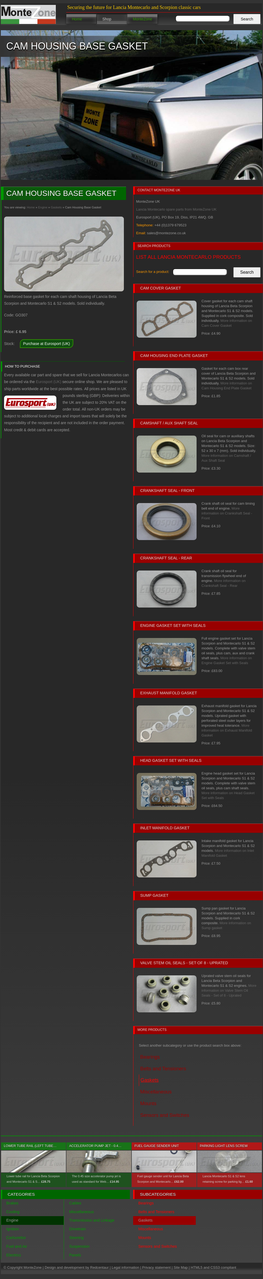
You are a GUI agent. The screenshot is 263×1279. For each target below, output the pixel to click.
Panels (75, 1255)
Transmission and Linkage (91, 1220)
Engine (42, 207)
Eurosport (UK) (48, 382)
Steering (76, 1237)
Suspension (79, 1246)
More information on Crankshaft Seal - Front (226, 513)
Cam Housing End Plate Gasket (174, 355)
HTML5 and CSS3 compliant (213, 1267)
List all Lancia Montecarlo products (188, 257)
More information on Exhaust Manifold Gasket (226, 730)
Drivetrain (77, 1229)
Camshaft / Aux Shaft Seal (169, 423)
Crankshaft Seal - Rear (166, 558)
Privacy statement (156, 1267)
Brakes (12, 1203)
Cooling (12, 1212)
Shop (106, 19)
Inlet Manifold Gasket (164, 828)
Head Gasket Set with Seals (170, 760)
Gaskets (56, 207)
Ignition (12, 1229)
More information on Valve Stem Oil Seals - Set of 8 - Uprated (228, 990)
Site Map (181, 1267)
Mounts (144, 1237)
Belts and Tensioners (156, 1212)
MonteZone (142, 19)
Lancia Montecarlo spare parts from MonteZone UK (176, 209)
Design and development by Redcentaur (77, 1267)
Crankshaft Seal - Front (167, 490)
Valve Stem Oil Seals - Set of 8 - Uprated (184, 963)
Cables (75, 1203)
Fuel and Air (16, 1246)
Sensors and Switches (157, 1246)
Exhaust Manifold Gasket (168, 693)
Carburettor (16, 1237)
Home (77, 19)
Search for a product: (152, 272)
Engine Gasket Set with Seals (173, 625)
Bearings (146, 1203)
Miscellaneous (81, 1212)
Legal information (125, 1267)
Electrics (13, 1255)
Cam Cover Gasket (160, 288)
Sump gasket (154, 895)
